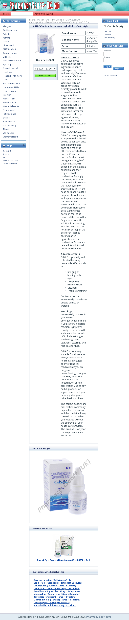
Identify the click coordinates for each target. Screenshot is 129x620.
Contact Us (7, 151)
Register (118, 69)
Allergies (7, 26)
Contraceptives (10, 53)
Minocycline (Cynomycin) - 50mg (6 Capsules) (57, 594)
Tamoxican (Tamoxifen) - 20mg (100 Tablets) (57, 588)
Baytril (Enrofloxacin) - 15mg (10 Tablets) (55, 597)
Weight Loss (8, 133)
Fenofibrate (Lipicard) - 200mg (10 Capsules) (57, 591)
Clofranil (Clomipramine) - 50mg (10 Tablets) (57, 599)
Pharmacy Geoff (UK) (39, 19)
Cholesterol (8, 45)
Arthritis (6, 34)
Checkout (107, 34)
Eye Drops (57, 19)
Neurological (9, 110)
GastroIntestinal (10, 68)
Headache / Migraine (12, 75)
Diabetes (7, 56)
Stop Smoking (9, 125)
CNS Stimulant (9, 49)
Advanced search (44, 13)
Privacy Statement (10, 163)
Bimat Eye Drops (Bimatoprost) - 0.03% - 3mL (64, 559)
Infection (7, 94)
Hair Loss (7, 72)
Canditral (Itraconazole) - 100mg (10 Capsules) (58, 582)
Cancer (6, 41)
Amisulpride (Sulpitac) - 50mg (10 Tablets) (55, 605)
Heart (5, 79)
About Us (6, 154)
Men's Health (9, 98)
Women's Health (10, 136)
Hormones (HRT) (11, 87)
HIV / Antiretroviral (11, 83)
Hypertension (9, 91)
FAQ (4, 157)
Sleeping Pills (9, 121)
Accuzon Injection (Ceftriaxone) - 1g (52, 580)
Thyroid (6, 129)
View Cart (107, 31)
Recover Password (110, 75)
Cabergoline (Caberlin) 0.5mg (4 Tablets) (55, 585)
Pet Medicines (9, 114)
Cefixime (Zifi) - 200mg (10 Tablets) (51, 602)
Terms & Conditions (10, 160)
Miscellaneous (9, 102)
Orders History (109, 38)
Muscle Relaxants (11, 106)
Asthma (6, 37)
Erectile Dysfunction (12, 60)
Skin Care (7, 117)
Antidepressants (10, 30)
